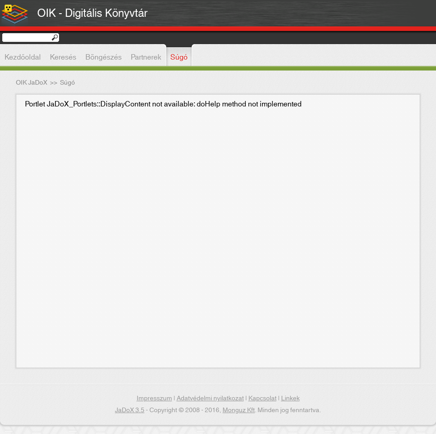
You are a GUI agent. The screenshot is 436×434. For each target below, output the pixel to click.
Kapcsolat (262, 398)
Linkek (290, 398)
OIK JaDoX (31, 83)
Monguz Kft (239, 410)
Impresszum (154, 398)
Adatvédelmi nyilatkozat (210, 398)
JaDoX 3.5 (129, 410)
